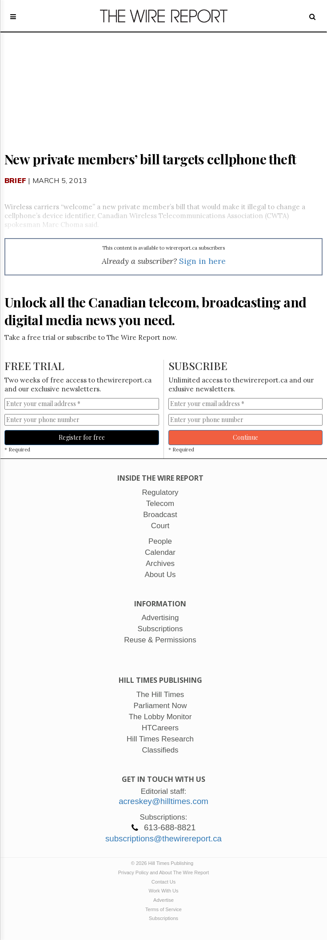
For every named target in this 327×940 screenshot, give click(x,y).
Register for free (82, 437)
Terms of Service (163, 909)
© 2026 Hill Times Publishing (163, 863)
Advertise (163, 900)
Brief (15, 180)
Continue (245, 437)
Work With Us (163, 890)
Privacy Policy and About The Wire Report (163, 872)
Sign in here (202, 261)
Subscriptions (163, 918)
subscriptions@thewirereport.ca (163, 838)
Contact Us (163, 881)
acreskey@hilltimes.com (163, 801)
